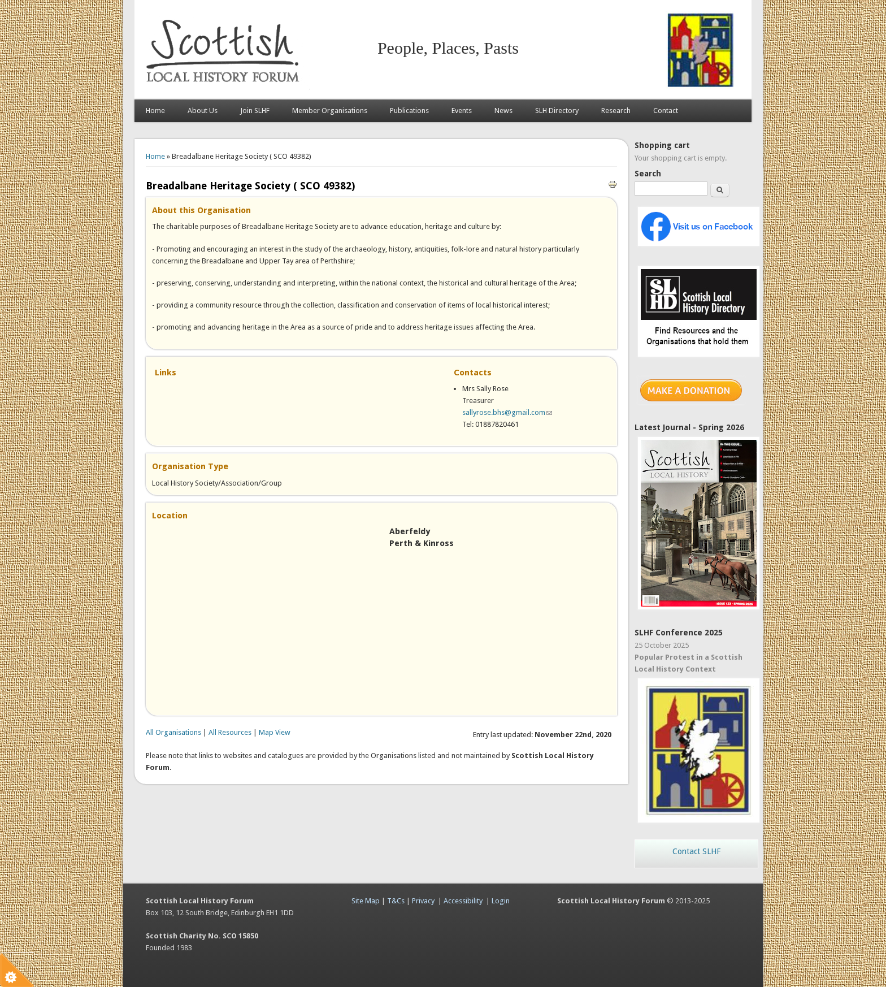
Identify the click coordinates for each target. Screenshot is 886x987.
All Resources (230, 732)
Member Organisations (329, 110)
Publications (409, 110)
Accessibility (463, 901)
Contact (665, 110)
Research (616, 110)
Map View (274, 732)
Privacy (423, 901)
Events (461, 110)
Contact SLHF (696, 851)
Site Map (365, 901)
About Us (203, 110)
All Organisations (173, 732)
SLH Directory (557, 110)
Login (501, 901)
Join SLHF (255, 110)
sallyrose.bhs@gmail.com (507, 412)
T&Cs (396, 901)
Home (155, 110)
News (503, 110)
